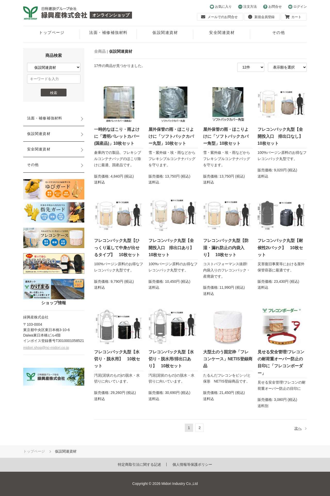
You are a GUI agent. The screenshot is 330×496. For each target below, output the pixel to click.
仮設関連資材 (165, 32)
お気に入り (221, 7)
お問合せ (272, 7)
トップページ (51, 32)
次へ (298, 428)
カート (293, 17)
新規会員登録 (261, 17)
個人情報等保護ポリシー (192, 464)
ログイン (297, 7)
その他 (278, 32)
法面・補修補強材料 (108, 32)
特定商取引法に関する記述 (139, 464)
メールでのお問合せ (219, 17)
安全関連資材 (222, 32)
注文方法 (247, 7)
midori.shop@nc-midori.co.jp (46, 348)
